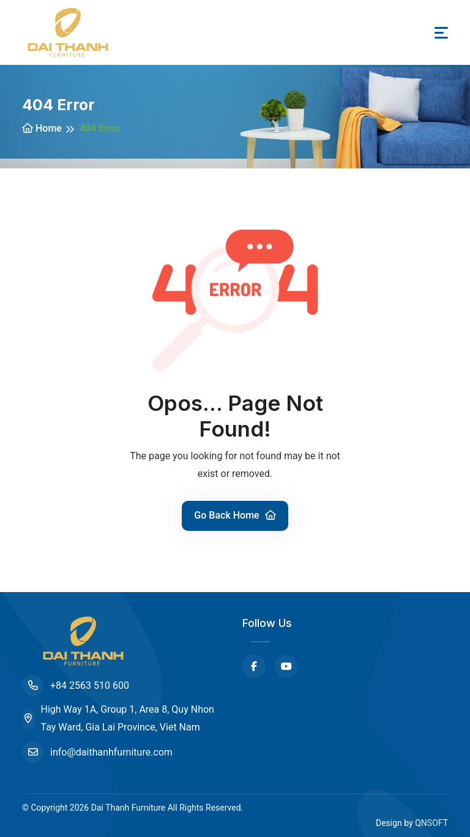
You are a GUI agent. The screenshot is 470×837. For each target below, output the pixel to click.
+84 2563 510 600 (75, 685)
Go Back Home (234, 515)
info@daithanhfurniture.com (97, 752)
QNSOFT (431, 823)
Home (42, 128)
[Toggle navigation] (441, 33)
